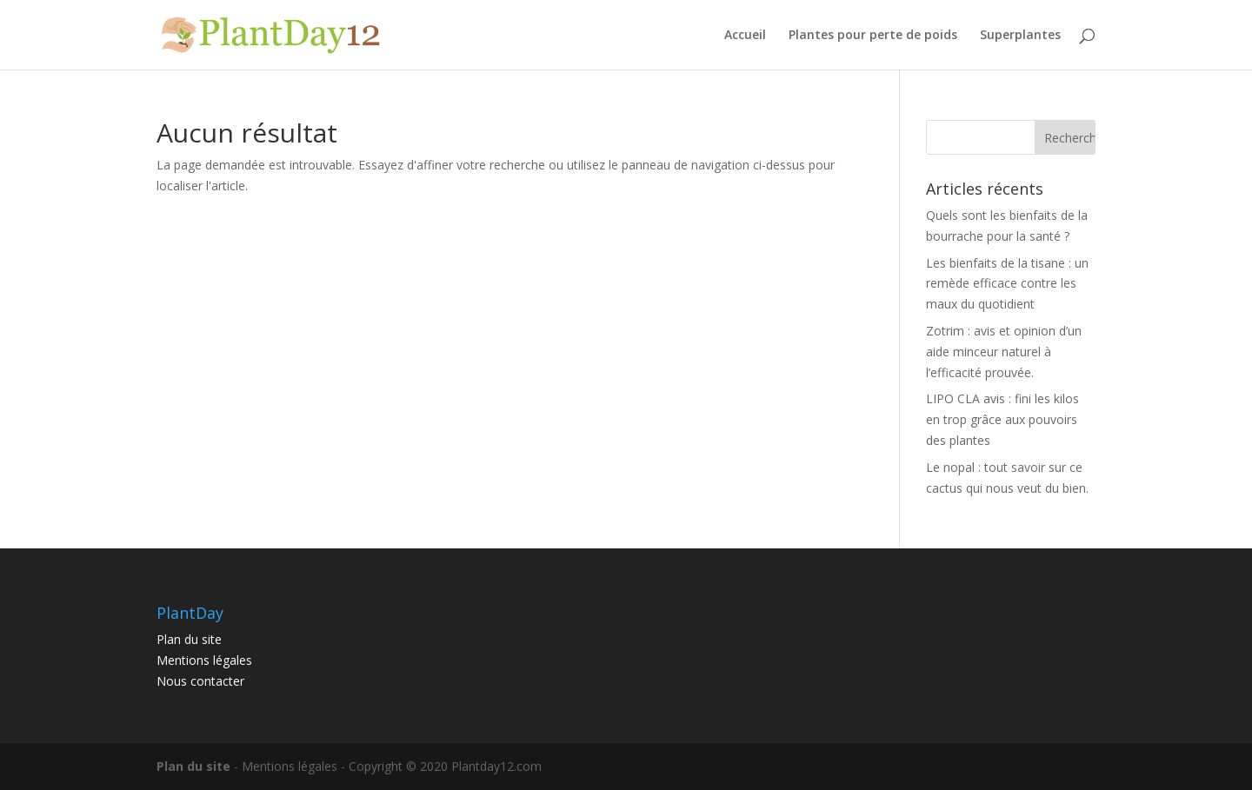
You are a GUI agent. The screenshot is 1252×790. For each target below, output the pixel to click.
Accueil (745, 36)
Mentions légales (204, 660)
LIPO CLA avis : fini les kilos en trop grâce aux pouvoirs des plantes (1002, 419)
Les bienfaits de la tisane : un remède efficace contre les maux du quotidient (1007, 284)
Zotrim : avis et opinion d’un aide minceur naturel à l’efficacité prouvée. (1004, 351)
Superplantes (1020, 36)
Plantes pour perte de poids (873, 36)
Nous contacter (200, 681)
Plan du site (189, 639)
